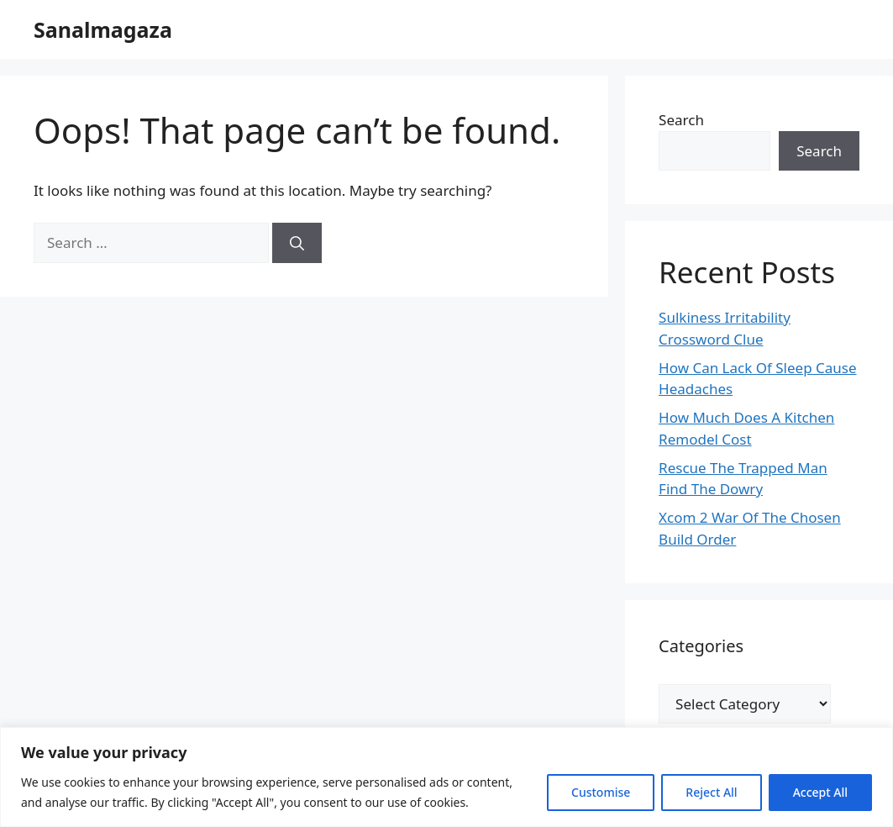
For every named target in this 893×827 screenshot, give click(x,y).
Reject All (711, 792)
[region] (446, 777)
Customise (600, 792)
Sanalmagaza (103, 29)
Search (681, 119)
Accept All (820, 792)
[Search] (297, 243)
